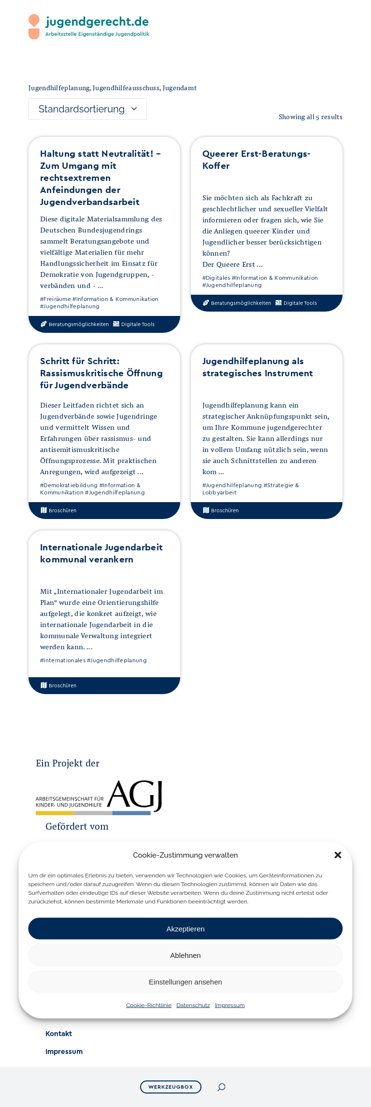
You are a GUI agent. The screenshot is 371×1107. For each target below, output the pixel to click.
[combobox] (88, 109)
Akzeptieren (185, 928)
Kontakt (58, 1034)
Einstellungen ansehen (185, 981)
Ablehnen (185, 955)
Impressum (230, 1005)
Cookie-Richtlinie (148, 1005)
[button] (338, 855)
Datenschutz (193, 1005)
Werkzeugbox (171, 1087)
